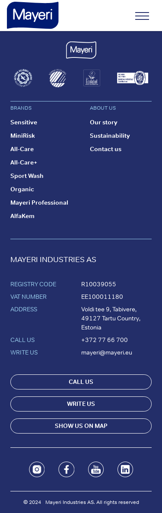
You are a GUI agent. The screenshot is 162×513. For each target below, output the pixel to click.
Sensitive (23, 122)
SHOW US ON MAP (81, 426)
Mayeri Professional (39, 202)
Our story (104, 122)
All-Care (22, 149)
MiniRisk (22, 135)
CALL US (81, 382)
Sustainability (110, 135)
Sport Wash (27, 176)
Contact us (105, 149)
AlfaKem (22, 216)
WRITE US (81, 404)
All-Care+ (24, 162)
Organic (22, 189)
